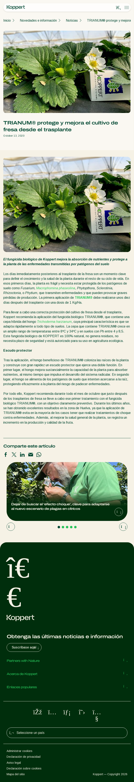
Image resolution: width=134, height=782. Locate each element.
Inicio (7, 20)
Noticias (72, 20)
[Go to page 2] (63, 527)
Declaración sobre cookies (24, 768)
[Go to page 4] (71, 527)
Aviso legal (14, 762)
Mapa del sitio (16, 774)
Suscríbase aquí (26, 647)
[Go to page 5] (75, 527)
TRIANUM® (83, 297)
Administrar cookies (19, 751)
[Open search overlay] (118, 7)
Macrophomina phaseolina (55, 288)
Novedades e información (38, 20)
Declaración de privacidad (23, 756)
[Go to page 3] (67, 527)
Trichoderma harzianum (54, 321)
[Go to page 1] (59, 527)
